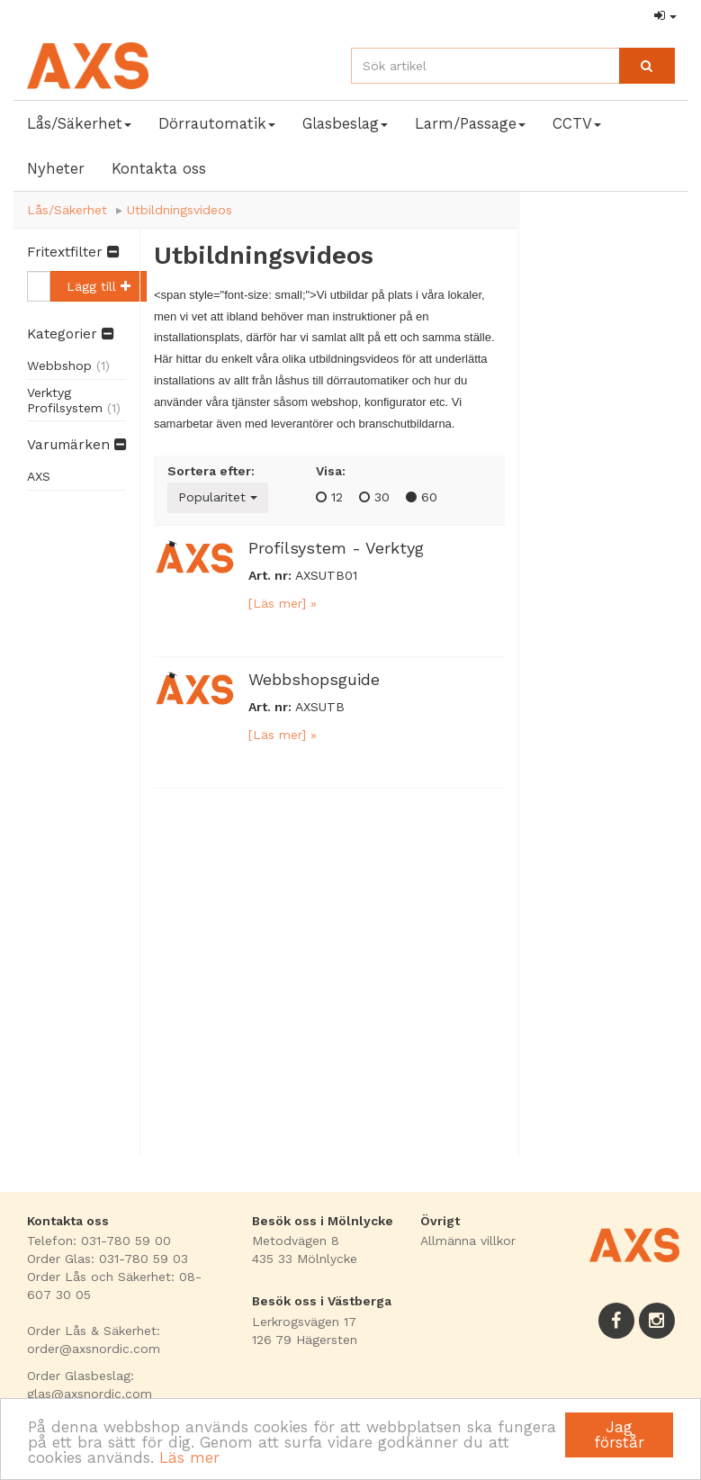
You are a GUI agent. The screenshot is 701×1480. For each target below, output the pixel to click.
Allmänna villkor (468, 1240)
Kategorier (70, 334)
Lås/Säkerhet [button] (79, 123)
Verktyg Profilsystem (74, 400)
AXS (38, 476)
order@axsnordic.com (93, 1348)
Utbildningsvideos (179, 210)
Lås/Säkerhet (67, 210)
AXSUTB (320, 706)
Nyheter (56, 168)
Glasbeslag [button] (345, 123)
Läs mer (189, 1457)
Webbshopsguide (314, 679)
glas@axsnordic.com (89, 1393)
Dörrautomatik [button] (216, 123)
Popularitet (217, 497)
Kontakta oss (159, 168)
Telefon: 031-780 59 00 (99, 1240)
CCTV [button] (577, 123)
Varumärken (76, 445)
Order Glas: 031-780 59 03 (107, 1258)
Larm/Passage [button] (470, 123)
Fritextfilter (73, 252)
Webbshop (68, 365)
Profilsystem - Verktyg (336, 547)
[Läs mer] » (282, 603)
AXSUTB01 (326, 575)
